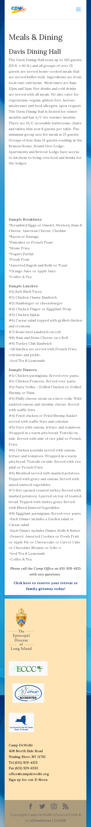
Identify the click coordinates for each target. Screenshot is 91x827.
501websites (40, 820)
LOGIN (60, 820)
